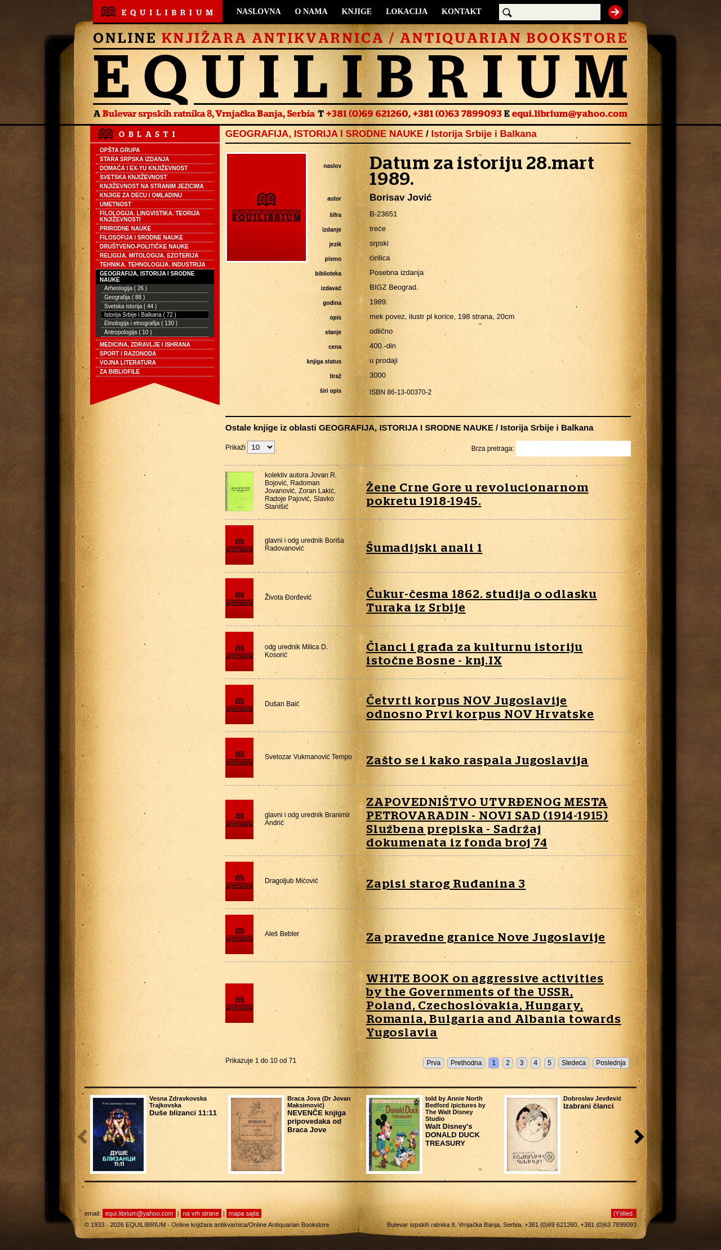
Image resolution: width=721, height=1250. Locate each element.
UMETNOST (115, 204)
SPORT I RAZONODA (128, 354)
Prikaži (250, 447)
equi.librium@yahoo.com (139, 1213)
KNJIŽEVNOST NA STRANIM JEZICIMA (152, 186)
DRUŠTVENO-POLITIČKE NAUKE (144, 246)
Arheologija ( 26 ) (125, 288)
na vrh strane (201, 1213)
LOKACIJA (407, 11)
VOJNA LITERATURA (128, 363)
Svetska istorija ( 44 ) (130, 306)
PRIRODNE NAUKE (125, 228)
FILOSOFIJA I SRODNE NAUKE (141, 237)
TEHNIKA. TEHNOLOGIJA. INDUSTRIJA (153, 264)
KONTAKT (462, 11)
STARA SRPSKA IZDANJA (135, 159)
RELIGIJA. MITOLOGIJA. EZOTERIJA (149, 255)
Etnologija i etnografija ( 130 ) (140, 323)
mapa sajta (244, 1213)
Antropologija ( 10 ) (128, 332)
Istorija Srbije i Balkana (484, 133)
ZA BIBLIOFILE (120, 372)
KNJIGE (357, 11)
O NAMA (311, 11)
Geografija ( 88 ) (124, 297)
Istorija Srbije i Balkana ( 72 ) (140, 315)
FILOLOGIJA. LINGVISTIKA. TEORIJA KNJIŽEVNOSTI (150, 216)
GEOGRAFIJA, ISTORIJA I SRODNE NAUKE (147, 277)
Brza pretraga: (551, 449)
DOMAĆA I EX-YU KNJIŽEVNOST (144, 168)
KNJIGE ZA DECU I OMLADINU (141, 195)
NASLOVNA (259, 11)
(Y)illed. (623, 1213)
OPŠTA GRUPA (120, 150)
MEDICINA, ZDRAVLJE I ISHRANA (145, 345)
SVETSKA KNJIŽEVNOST (133, 177)
